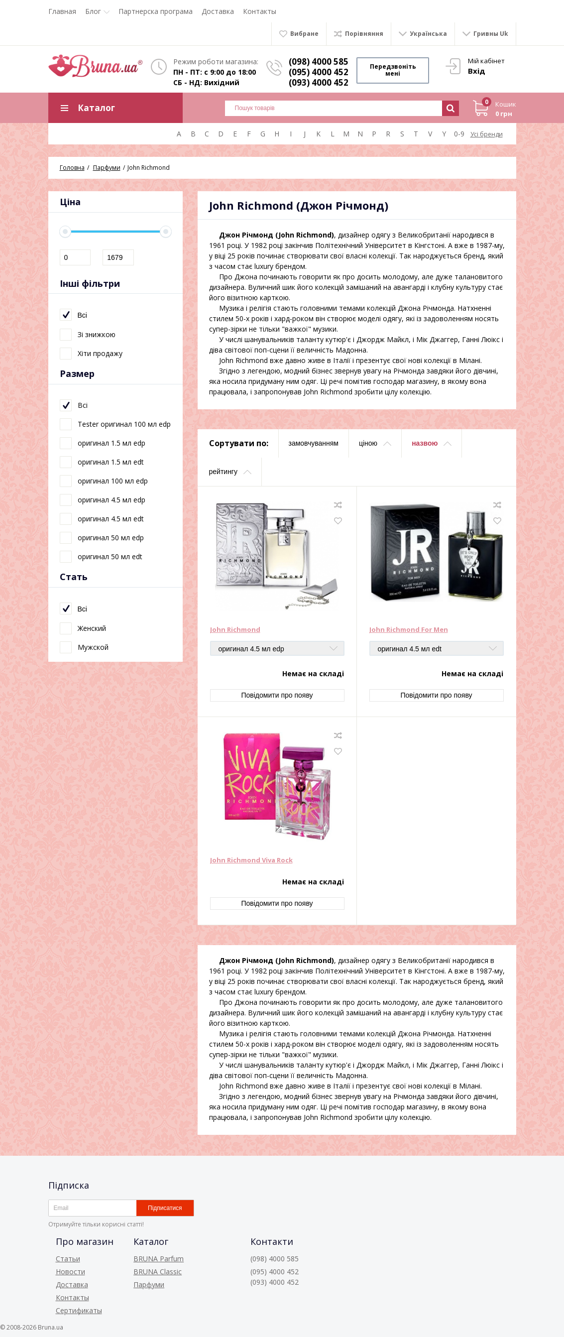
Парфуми (148, 1284)
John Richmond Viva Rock (251, 861)
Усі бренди (486, 134)
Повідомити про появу (277, 696)
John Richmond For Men (408, 630)
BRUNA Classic (157, 1271)
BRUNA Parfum (158, 1258)
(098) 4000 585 (319, 61)
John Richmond (235, 630)
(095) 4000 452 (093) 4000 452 (319, 77)
